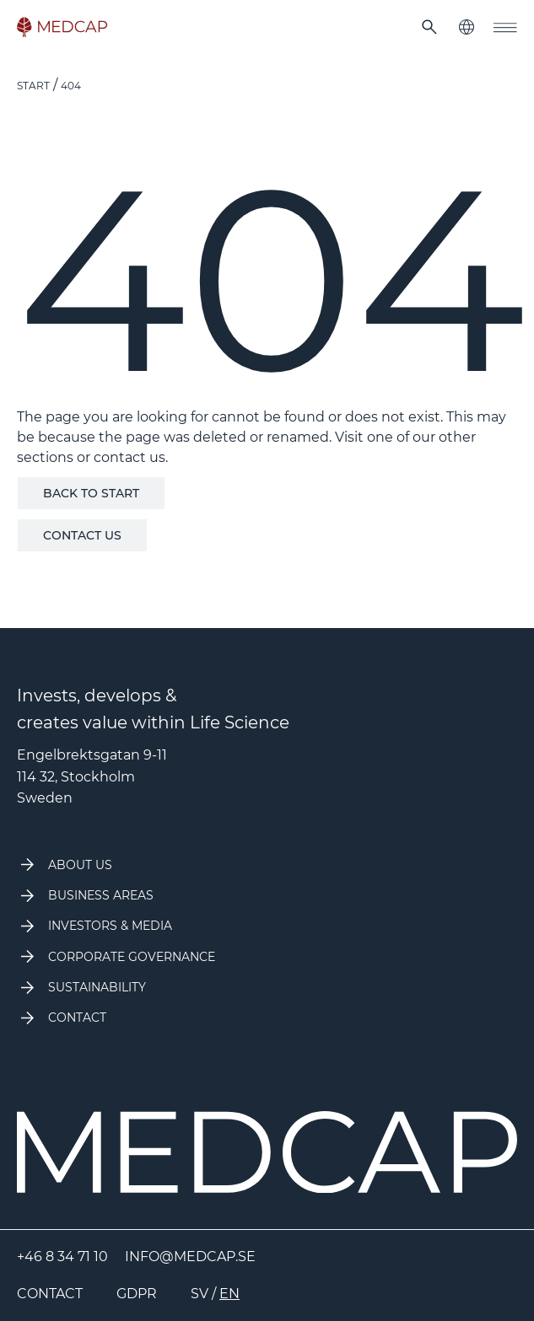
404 (71, 85)
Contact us (82, 535)
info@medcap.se (190, 1257)
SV (199, 1294)
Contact (50, 1294)
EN (229, 1294)
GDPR (136, 1294)
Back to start (91, 493)
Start (33, 85)
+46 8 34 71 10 (62, 1257)
